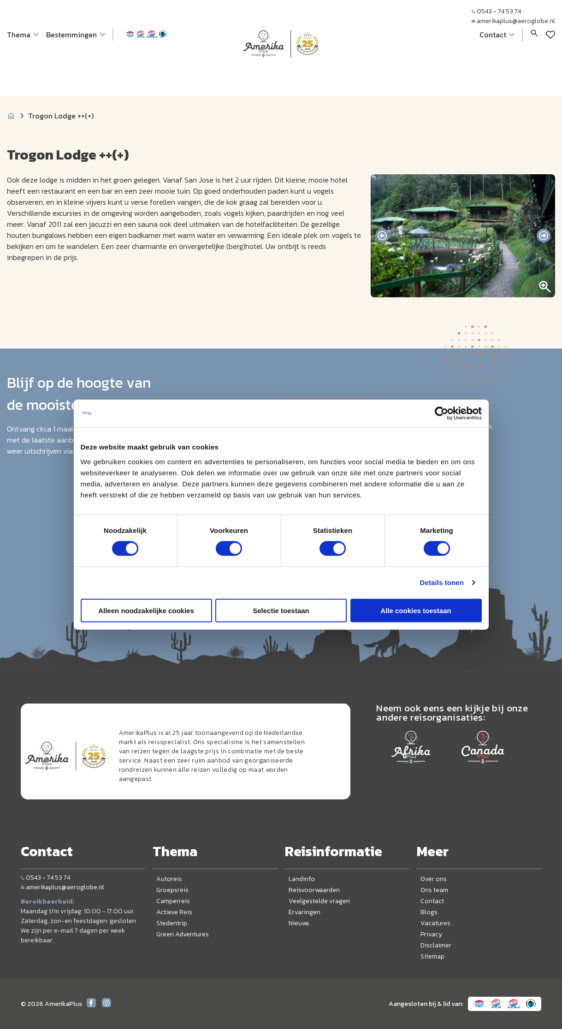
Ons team (434, 890)
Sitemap (432, 956)
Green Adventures (182, 934)
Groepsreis (172, 890)
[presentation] (382, 235)
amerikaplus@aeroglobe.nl (513, 21)
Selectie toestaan (281, 610)
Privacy (431, 934)
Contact (432, 901)
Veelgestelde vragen (319, 901)
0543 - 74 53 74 (496, 11)
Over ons (433, 879)
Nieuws (299, 923)
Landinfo (302, 879)
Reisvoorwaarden (314, 890)
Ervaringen (304, 912)
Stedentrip (171, 923)
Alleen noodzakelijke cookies (146, 610)
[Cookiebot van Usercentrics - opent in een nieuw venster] (441, 413)
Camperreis (173, 901)
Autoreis (169, 879)
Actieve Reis (174, 912)
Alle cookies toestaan (415, 610)
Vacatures (435, 923)
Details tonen (442, 582)
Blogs (429, 912)
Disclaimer (435, 945)
